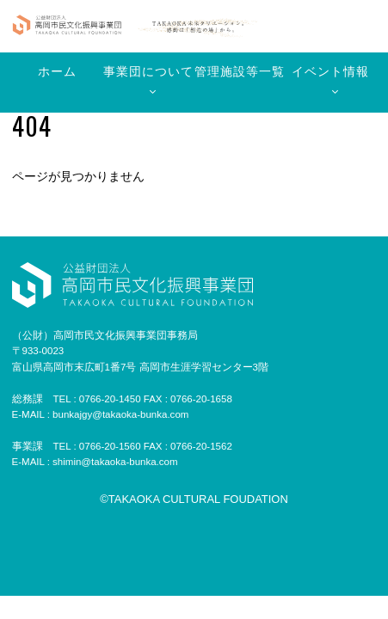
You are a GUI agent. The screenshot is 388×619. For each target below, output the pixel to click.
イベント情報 (330, 71)
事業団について (148, 71)
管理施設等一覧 (239, 71)
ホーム (57, 71)
